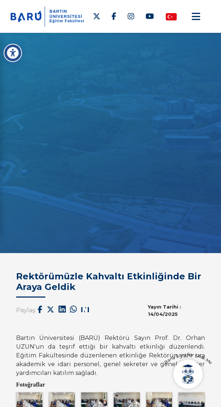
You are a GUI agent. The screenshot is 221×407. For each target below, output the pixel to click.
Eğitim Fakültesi (67, 21)
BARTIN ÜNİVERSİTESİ (65, 13)
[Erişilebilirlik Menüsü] (13, 53)
